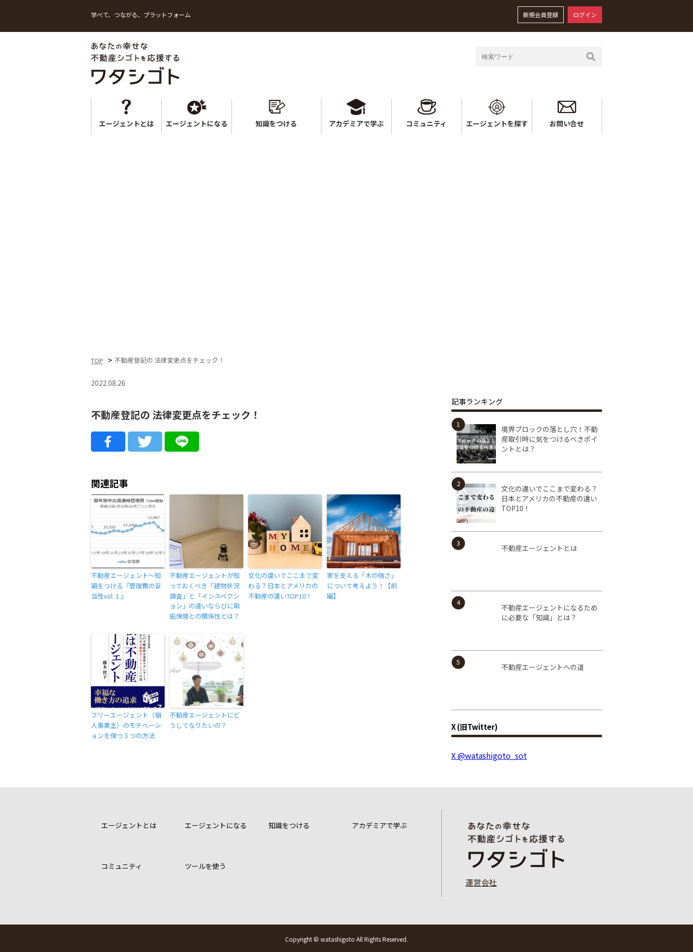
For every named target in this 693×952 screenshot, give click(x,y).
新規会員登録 (540, 14)
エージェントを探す (497, 123)
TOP (97, 360)
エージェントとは (126, 123)
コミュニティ (426, 123)
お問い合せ (566, 123)
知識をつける (276, 123)
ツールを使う (205, 866)
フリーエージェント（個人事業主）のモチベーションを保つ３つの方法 (126, 725)
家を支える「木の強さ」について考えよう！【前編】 (362, 586)
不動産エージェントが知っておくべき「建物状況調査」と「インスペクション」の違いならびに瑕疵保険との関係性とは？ (205, 596)
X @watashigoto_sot (489, 755)
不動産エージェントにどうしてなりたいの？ (205, 720)
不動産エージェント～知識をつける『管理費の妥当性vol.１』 (126, 586)
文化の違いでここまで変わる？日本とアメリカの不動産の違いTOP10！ (283, 586)
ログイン (585, 14)
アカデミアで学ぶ (356, 123)
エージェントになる (197, 123)
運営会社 (481, 882)
